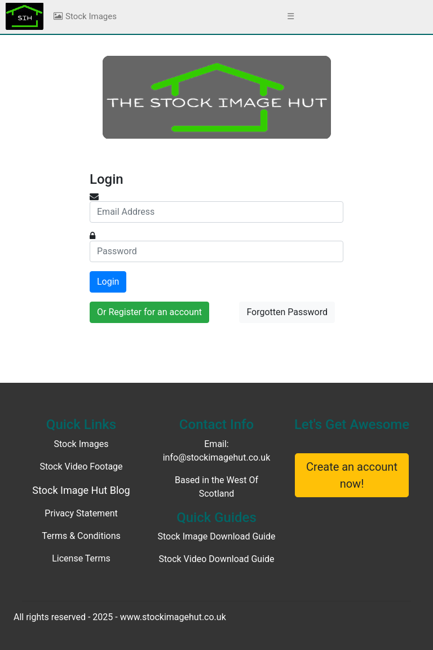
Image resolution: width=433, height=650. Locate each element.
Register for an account (155, 312)
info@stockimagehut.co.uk (217, 457)
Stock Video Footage (80, 466)
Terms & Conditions (81, 535)
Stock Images (84, 16)
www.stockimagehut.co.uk (173, 617)
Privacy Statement (81, 513)
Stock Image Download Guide (217, 536)
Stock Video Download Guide (216, 559)
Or (149, 312)
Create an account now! (351, 475)
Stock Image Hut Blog (81, 490)
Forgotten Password (287, 312)
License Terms (81, 558)
